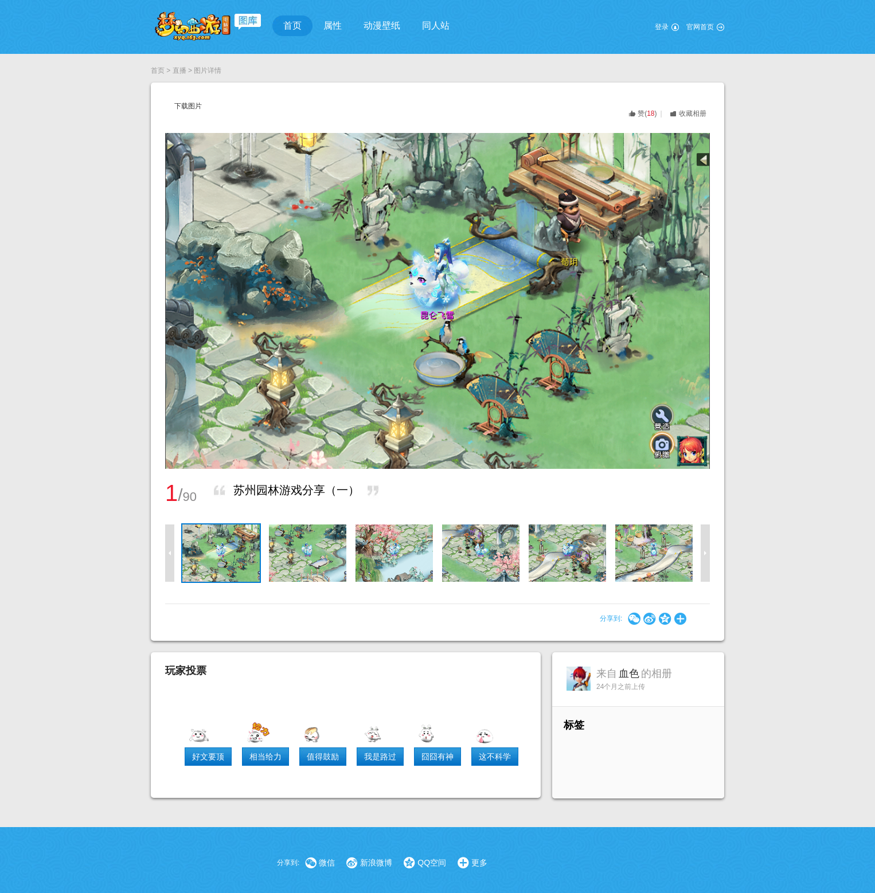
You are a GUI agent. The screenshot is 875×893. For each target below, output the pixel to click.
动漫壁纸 (382, 25)
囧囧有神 (437, 756)
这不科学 (495, 756)
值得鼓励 (323, 756)
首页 (292, 25)
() (647, 113)
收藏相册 (692, 113)
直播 (179, 70)
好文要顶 (208, 756)
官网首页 (700, 27)
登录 (662, 27)
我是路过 (380, 756)
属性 (332, 25)
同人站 (436, 25)
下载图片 (188, 106)
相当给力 (265, 756)
